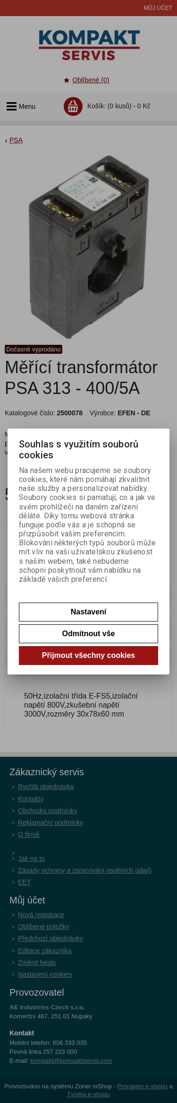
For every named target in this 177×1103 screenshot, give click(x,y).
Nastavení (89, 612)
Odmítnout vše (88, 634)
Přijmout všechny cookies (88, 655)
